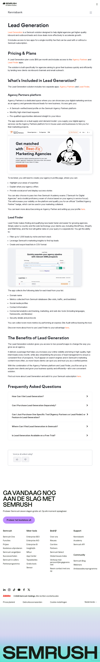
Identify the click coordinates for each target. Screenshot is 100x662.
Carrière (53, 544)
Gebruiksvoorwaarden (32, 602)
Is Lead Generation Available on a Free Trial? (33, 435)
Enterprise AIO (33, 541)
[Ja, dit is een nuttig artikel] (17, 459)
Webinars (77, 565)
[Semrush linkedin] (4, 589)
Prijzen (6, 544)
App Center (31, 556)
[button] (25, 459)
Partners (53, 548)
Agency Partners (79, 59)
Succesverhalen (10, 556)
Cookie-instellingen (58, 602)
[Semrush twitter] (28, 589)
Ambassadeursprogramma (85, 569)
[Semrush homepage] (9, 4)
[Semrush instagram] (9, 589)
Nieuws (53, 541)
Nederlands (90, 602)
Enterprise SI (32, 544)
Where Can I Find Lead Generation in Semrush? (35, 426)
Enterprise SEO (33, 537)
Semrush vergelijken (12, 552)
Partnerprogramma (11, 564)
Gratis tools (31, 564)
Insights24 (31, 548)
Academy (77, 541)
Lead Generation (15, 32)
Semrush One (9, 537)
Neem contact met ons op (60, 570)
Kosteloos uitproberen (12, 548)
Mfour (29, 552)
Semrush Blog (79, 561)
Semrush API (79, 544)
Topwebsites (32, 560)
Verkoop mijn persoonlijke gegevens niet (60, 562)
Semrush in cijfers (11, 560)
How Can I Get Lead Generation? (28, 396)
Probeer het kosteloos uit (19, 520)
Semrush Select (57, 552)
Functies (6, 541)
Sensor (30, 568)
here (83, 209)
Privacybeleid (9, 602)
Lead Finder (13, 62)
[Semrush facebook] (23, 589)
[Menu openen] (97, 4)
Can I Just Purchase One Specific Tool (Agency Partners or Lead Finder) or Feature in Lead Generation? (48, 416)
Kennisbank (15, 12)
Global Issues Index (58, 556)
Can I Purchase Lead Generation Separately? (34, 405)
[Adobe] (7, 596)
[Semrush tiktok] (14, 589)
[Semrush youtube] (19, 589)
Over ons (54, 537)
